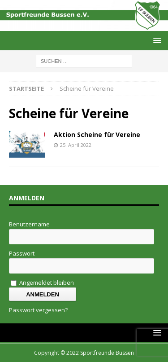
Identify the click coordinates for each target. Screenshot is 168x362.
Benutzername (29, 224)
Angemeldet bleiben (42, 282)
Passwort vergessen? (38, 310)
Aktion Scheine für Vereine (97, 134)
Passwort (21, 253)
